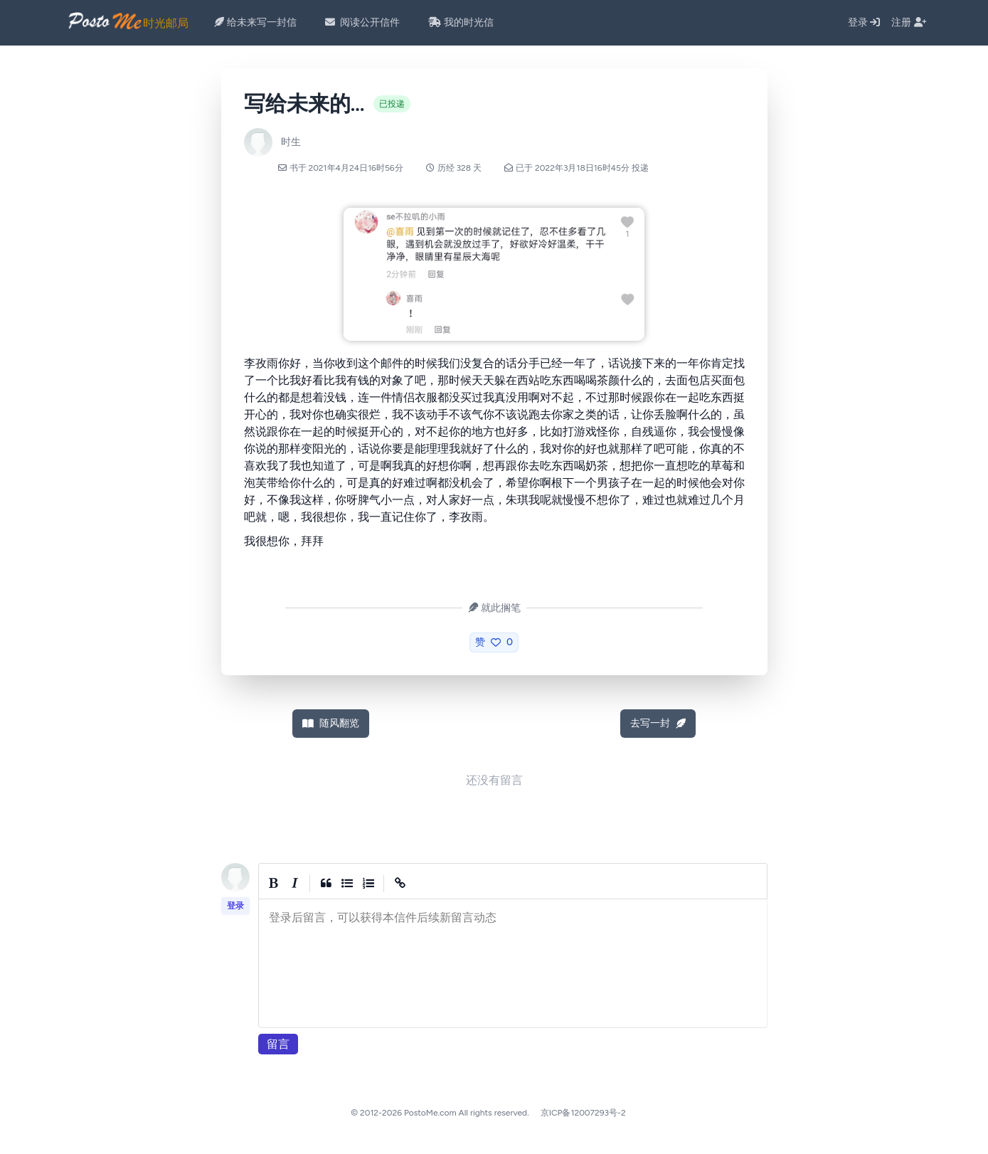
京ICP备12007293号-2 (583, 1113)
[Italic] (294, 883)
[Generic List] (347, 883)
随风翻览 (330, 723)
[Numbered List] (368, 883)
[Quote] (325, 883)
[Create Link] (399, 883)
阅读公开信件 (362, 22)
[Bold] (273, 883)
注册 (908, 22)
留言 (278, 1044)
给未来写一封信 (255, 22)
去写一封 (658, 723)
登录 (864, 22)
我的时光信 (461, 22)
